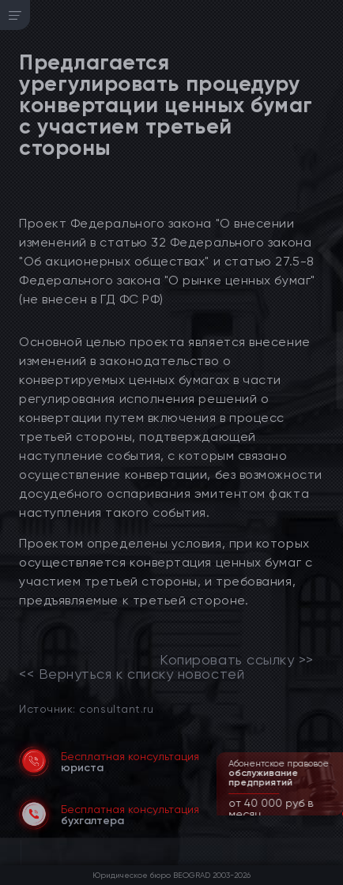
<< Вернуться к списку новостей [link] (131, 674)
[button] (333, 814)
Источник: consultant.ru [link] (86, 708)
